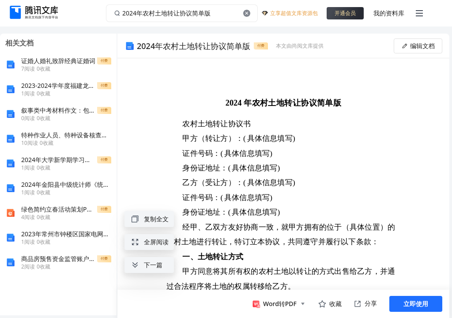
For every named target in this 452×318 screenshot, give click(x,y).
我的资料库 (388, 13)
